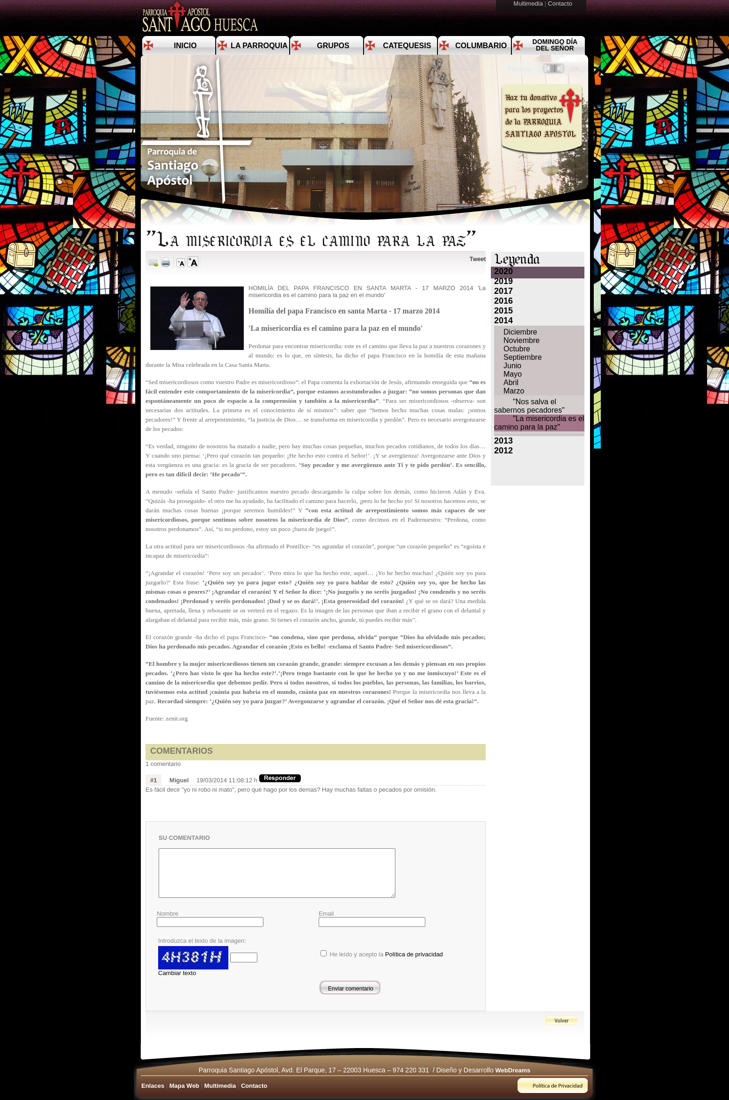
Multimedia (528, 3)
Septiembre (522, 357)
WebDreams (513, 1070)
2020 (503, 271)
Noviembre (521, 340)
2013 (503, 440)
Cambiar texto (177, 972)
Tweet (477, 258)
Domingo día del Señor (554, 45)
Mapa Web (184, 1085)
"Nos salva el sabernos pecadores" (529, 406)
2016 (503, 301)
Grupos (333, 46)
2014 (503, 320)
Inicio (185, 46)
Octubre (516, 349)
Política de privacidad (414, 954)
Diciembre (520, 332)
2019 (503, 281)
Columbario (481, 46)
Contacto (561, 3)
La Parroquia (259, 46)
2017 (503, 291)
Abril (510, 382)
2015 (503, 310)
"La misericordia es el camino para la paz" (539, 423)
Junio (512, 366)
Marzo (513, 391)
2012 (503, 450)
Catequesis (407, 46)
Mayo (512, 374)
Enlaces (152, 1085)
